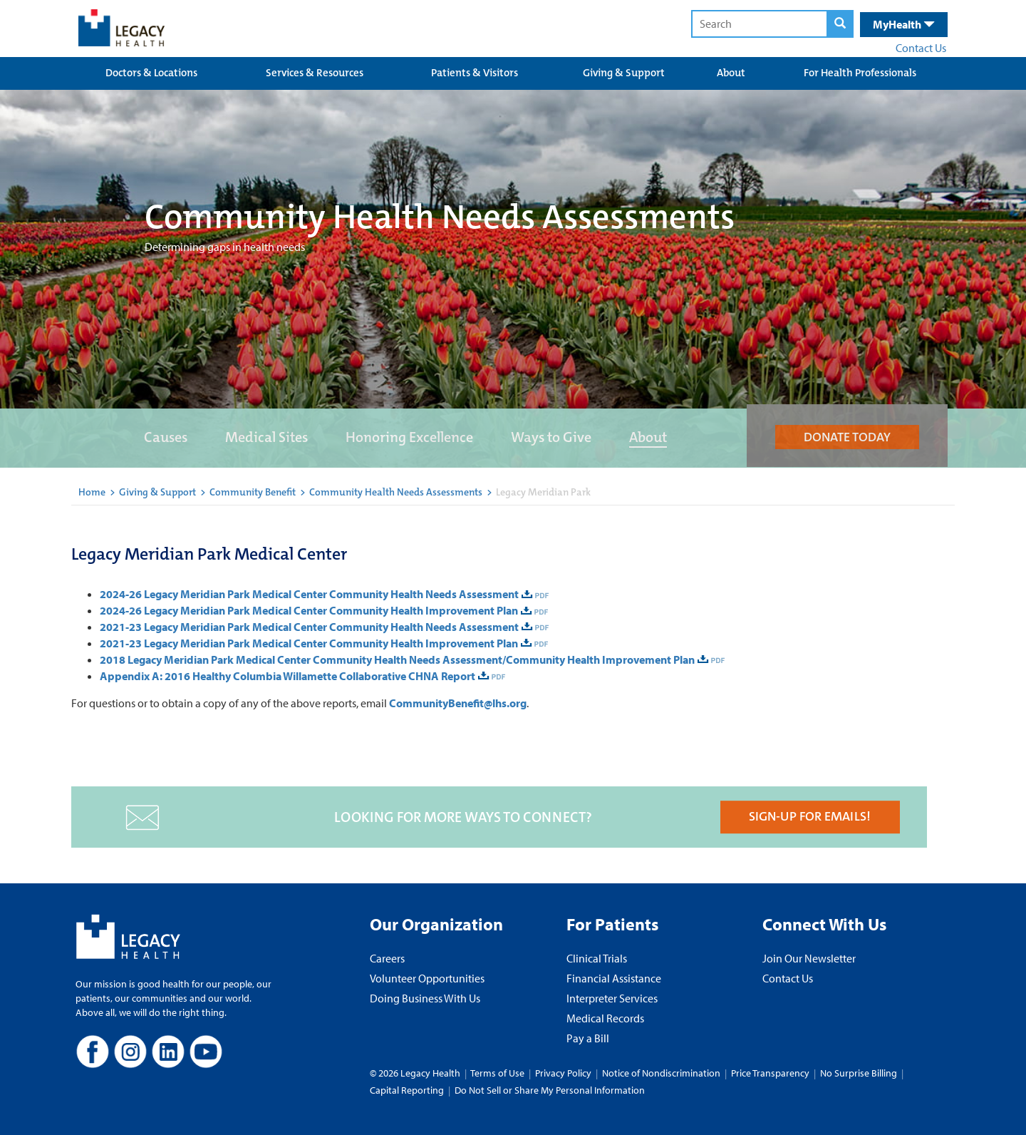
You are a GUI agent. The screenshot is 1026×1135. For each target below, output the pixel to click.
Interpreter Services (612, 998)
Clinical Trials (596, 958)
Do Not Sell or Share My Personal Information (550, 1090)
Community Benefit (252, 492)
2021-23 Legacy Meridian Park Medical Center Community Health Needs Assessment (309, 627)
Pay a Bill (587, 1038)
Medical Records (605, 1018)
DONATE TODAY (847, 437)
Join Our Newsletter (809, 958)
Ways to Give (551, 437)
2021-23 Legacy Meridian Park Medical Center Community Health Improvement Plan (309, 643)
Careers (387, 958)
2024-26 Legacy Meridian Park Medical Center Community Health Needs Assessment (309, 594)
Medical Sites (266, 437)
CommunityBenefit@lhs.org (458, 703)
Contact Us (921, 48)
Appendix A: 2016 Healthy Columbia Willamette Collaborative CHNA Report (287, 676)
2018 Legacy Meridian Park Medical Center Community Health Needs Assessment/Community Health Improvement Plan (397, 659)
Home (91, 492)
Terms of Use (498, 1073)
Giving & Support (624, 73)
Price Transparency (770, 1073)
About (731, 73)
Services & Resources (314, 73)
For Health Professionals (860, 73)
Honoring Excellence (409, 437)
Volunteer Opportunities (427, 978)
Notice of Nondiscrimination (661, 1073)
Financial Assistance (613, 978)
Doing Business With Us (425, 998)
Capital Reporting (407, 1090)
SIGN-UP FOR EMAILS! (810, 816)
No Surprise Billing (858, 1073)
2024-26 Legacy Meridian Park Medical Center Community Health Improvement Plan (309, 610)
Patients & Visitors (474, 73)
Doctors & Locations (151, 73)
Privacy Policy (563, 1073)
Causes (165, 437)
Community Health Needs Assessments (395, 492)
